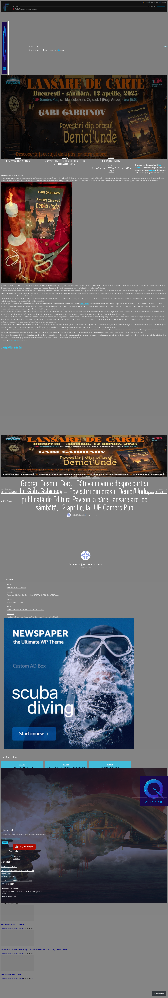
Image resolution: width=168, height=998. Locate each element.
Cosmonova (85, 476)
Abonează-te (159, 993)
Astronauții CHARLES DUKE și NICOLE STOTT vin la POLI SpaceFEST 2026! (33, 595)
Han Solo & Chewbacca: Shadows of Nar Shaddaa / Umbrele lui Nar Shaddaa (33, 617)
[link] (152, 170)
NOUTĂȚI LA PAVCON (15, 602)
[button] (42, 46)
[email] (11, 839)
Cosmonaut (74, 476)
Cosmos (96, 476)
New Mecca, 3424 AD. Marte (16, 587)
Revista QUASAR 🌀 (79, 515)
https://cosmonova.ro (85, 567)
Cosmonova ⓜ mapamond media (85, 564)
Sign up (5, 843)
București (10, 584)
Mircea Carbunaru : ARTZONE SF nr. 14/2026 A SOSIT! (25, 609)
